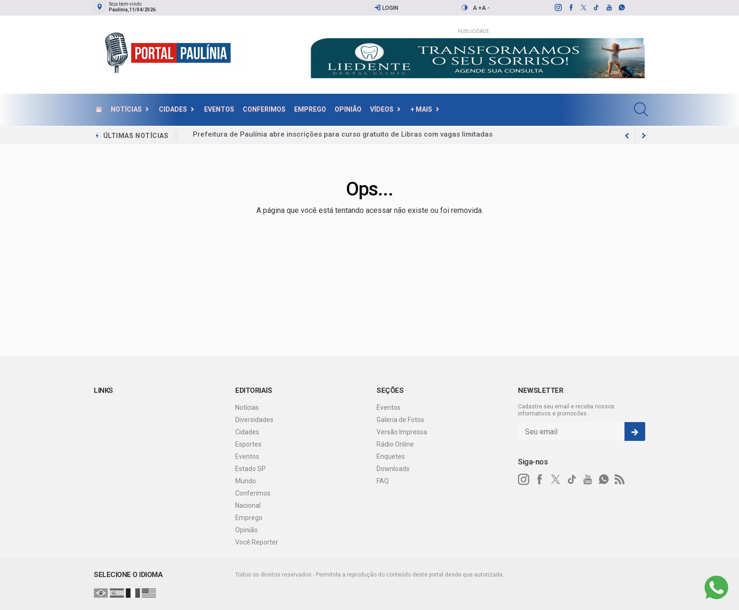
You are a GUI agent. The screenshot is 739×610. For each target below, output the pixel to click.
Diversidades (254, 419)
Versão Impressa (402, 432)
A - (486, 8)
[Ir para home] (99, 109)
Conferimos (264, 109)
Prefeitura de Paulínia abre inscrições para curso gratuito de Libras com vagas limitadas (343, 135)
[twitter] (583, 7)
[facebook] (570, 7)
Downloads (393, 468)
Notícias (126, 109)
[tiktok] (596, 7)
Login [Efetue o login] (386, 7)
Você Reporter (256, 542)
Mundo (245, 481)
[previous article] (643, 135)
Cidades (173, 109)
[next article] (626, 135)
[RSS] (619, 479)
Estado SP (250, 468)
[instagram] (558, 7)
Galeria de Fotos (400, 419)
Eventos (219, 109)
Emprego (310, 109)
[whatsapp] (621, 7)
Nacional (248, 505)
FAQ (383, 481)
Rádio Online (395, 444)
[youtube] (609, 7)
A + (477, 8)
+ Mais (421, 109)
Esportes (248, 444)
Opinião (348, 109)
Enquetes (391, 456)
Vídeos (382, 109)
